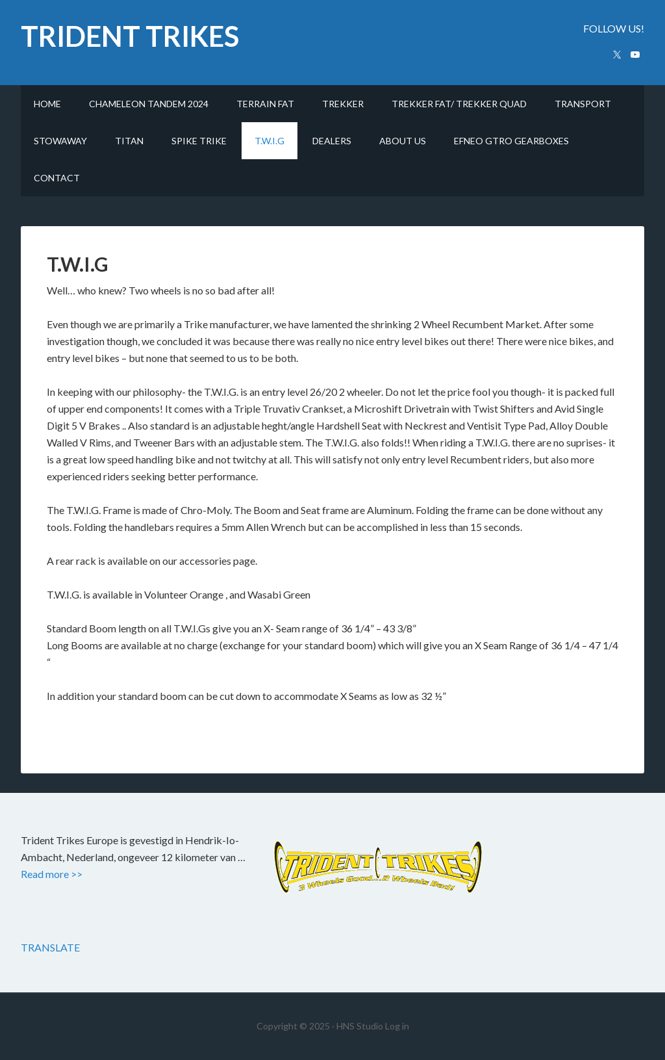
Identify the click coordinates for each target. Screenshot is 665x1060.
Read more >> (51, 874)
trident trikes (130, 36)
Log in (397, 1025)
